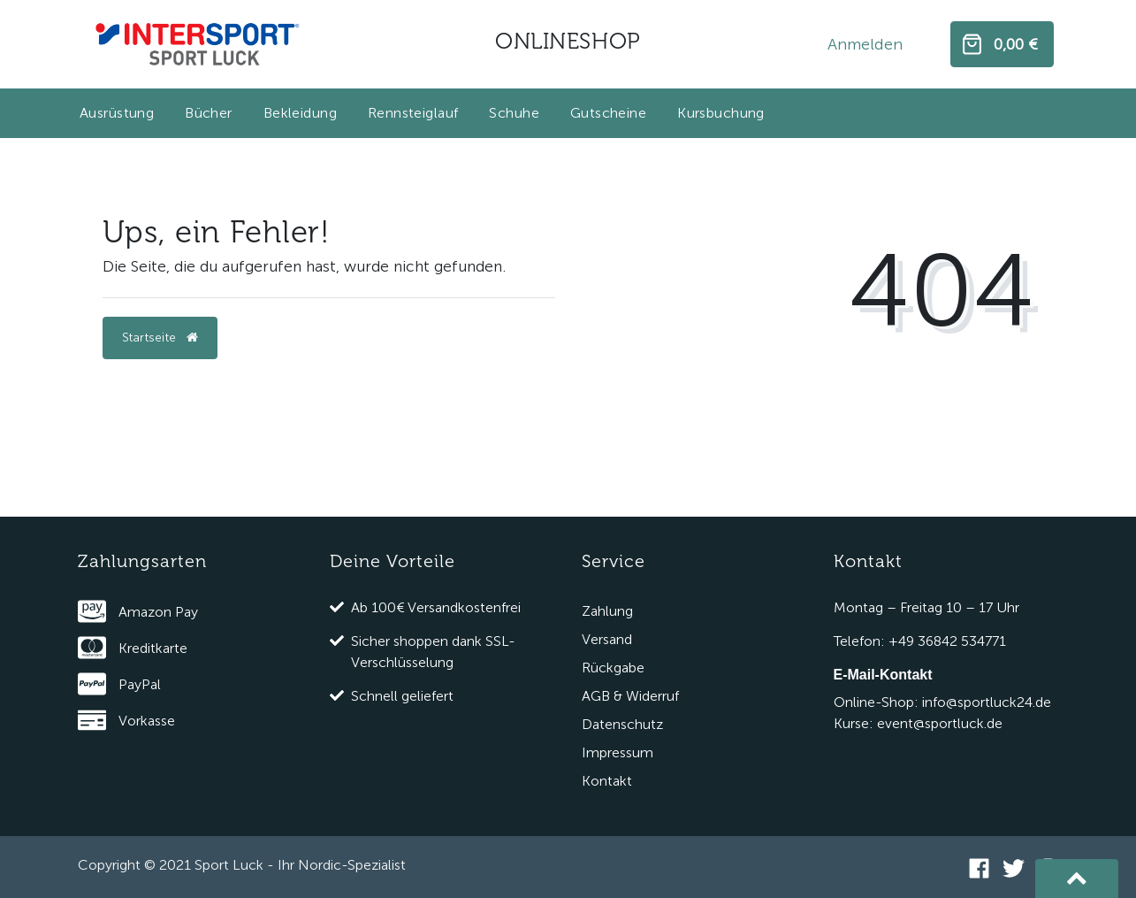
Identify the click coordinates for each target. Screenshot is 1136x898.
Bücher (209, 112)
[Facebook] (979, 867)
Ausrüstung (117, 112)
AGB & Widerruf (630, 695)
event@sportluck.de (940, 723)
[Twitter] (1014, 867)
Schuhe (514, 112)
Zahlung (607, 611)
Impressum (617, 752)
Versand (607, 639)
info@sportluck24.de (986, 702)
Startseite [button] (160, 337)
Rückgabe (613, 667)
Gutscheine (608, 112)
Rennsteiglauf (413, 112)
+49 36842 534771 (947, 641)
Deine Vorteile (392, 561)
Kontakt (607, 780)
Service (613, 561)
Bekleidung (300, 112)
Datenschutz (622, 724)
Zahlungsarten (142, 561)
